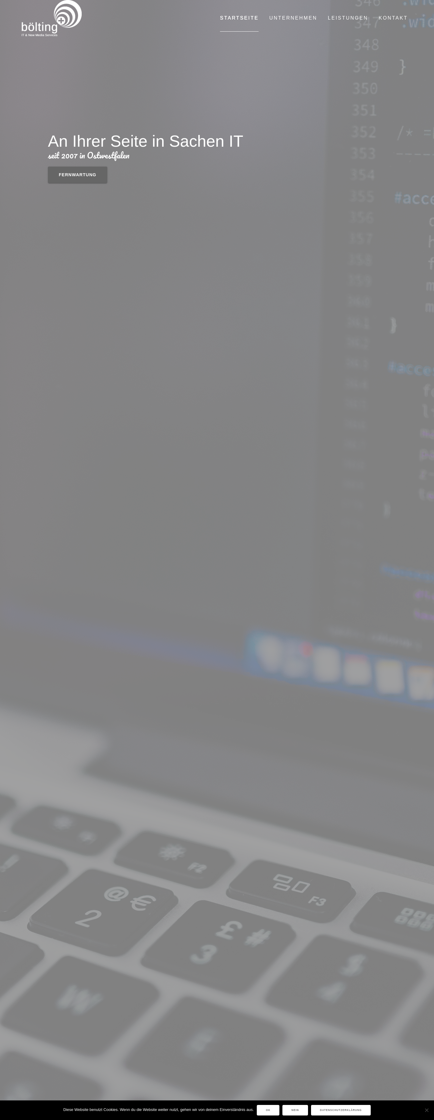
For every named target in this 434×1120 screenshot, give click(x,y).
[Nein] (426, 1110)
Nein (295, 1110)
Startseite (239, 17)
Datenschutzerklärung (341, 1110)
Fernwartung (77, 174)
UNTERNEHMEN (293, 17)
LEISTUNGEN (348, 17)
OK (268, 1110)
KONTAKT (393, 17)
